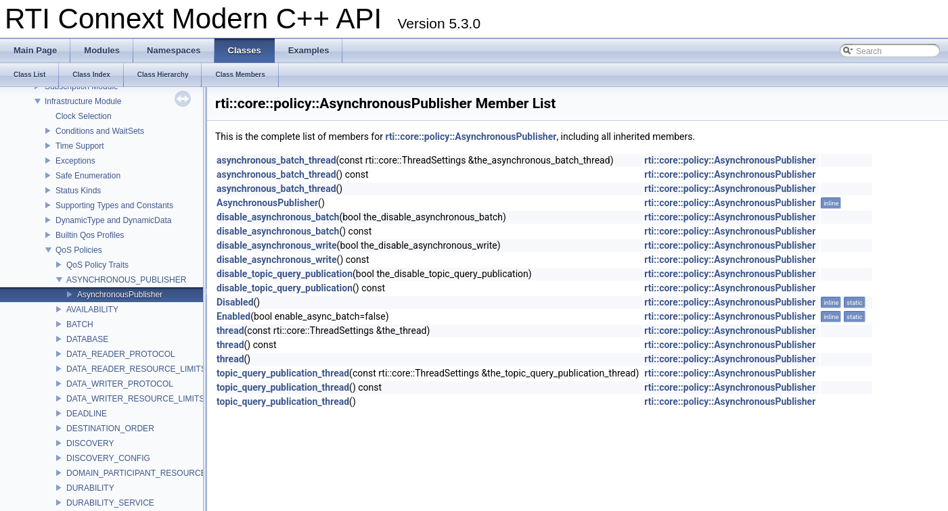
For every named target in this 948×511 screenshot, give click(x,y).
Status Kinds (78, 190)
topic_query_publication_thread (283, 373)
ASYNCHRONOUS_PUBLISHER (126, 280)
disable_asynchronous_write (277, 245)
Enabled (233, 316)
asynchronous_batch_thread (276, 160)
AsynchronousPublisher (119, 294)
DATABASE (87, 339)
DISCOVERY (90, 443)
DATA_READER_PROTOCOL (120, 354)
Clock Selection (83, 116)
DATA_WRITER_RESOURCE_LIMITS (135, 399)
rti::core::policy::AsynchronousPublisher (470, 136)
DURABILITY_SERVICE (110, 503)
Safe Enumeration (87, 175)
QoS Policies (78, 250)
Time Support (79, 146)
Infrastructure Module (83, 101)
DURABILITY (90, 488)
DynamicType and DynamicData (113, 220)
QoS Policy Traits (97, 265)
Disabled (235, 302)
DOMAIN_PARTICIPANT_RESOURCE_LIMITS (151, 473)
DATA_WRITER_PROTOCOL (119, 384)
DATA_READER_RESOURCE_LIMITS (136, 369)
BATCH (79, 324)
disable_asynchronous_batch (278, 217)
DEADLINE (86, 413)
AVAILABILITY (92, 309)
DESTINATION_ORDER (110, 428)
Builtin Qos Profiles (89, 235)
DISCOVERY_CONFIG (108, 458)
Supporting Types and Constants (114, 205)
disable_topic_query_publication (285, 273)
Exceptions (75, 161)
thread (230, 330)
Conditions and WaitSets (99, 131)
